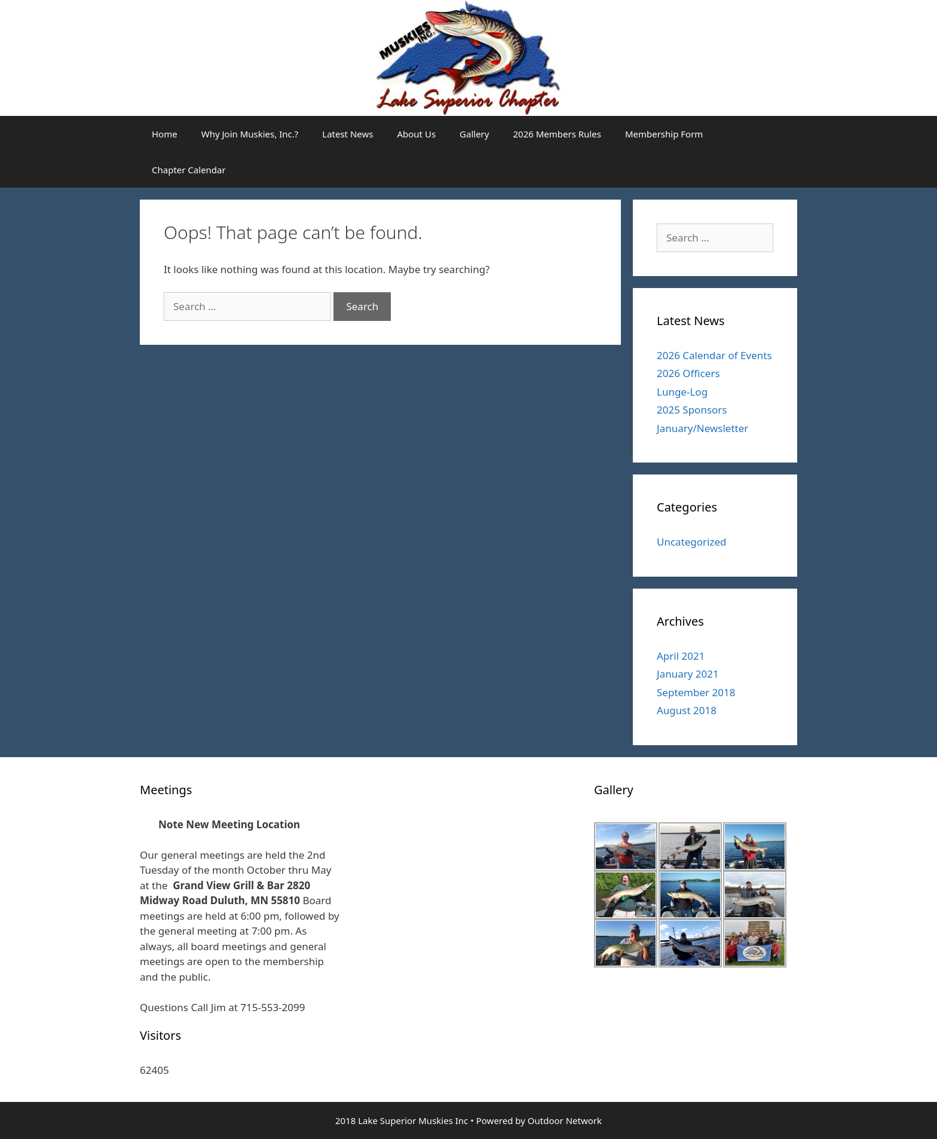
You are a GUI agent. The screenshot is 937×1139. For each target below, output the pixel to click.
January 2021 (688, 674)
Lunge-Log (682, 392)
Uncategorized (692, 542)
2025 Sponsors (692, 410)
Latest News (347, 134)
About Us (416, 134)
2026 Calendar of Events (714, 355)
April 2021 (681, 656)
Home (164, 134)
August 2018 (686, 710)
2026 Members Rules (557, 134)
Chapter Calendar (189, 170)
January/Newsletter (702, 428)
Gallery (474, 134)
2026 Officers (688, 373)
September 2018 (696, 692)
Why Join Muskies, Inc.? (250, 134)
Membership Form (664, 134)
